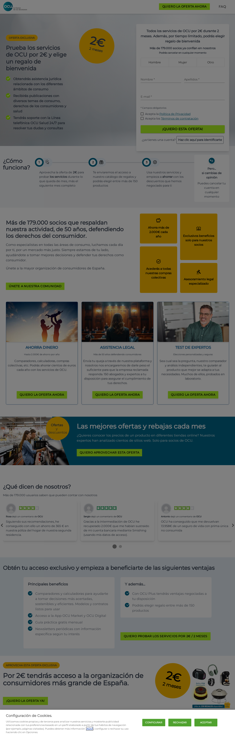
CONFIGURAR (153, 722)
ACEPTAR (206, 722)
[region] (117, 723)
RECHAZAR (180, 722)
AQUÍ (89, 728)
